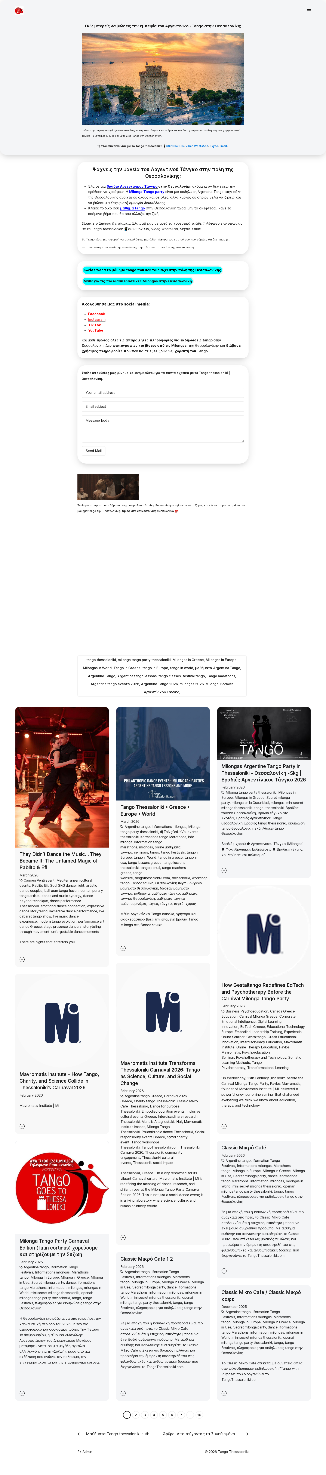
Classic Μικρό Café (243, 1147)
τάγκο (153, 903)
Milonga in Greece (75, 1277)
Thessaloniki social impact (153, 1163)
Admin (84, 1451)
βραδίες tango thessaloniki (265, 823)
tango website (131, 875)
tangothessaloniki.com (152, 878)
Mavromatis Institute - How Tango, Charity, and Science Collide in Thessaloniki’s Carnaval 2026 (59, 1081)
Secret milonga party (47, 1282)
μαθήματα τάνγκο (166, 893)
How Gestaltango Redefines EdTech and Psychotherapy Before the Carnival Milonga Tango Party (262, 991)
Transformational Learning (268, 1068)
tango (154, 852)
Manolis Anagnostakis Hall (162, 1121)
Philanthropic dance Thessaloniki (167, 1132)
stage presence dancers (63, 926)
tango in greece (170, 857)
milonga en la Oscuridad (250, 803)
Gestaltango (256, 1037)
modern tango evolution (57, 921)
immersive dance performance (73, 911)
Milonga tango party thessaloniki (251, 792)
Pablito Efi (40, 885)
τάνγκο (166, 903)
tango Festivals (173, 852)
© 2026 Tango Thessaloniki (226, 1452)
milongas (146, 847)
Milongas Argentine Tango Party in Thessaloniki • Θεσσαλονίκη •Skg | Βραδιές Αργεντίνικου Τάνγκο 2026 (263, 773)
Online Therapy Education (256, 1047)
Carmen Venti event (39, 880)
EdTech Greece (252, 1026)
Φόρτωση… (111, 584)
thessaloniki (181, 878)
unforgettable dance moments (75, 931)
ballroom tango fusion (61, 890)
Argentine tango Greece (143, 1096)
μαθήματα (142, 893)
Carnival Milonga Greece (258, 1016)
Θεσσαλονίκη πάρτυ (171, 883)
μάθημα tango (132, 208)
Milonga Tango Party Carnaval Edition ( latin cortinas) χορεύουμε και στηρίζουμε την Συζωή (58, 1247)
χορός (190, 903)
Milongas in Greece (249, 797)
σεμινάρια (138, 903)
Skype (214, 146)
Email (223, 146)
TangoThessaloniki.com (160, 1147)
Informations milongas (169, 826)
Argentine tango (137, 826)
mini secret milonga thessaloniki (55, 1293)
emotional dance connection (63, 906)
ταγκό (179, 903)
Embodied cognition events (163, 1111)
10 (199, 1415)
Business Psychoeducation (247, 1011)
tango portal (150, 868)
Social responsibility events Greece (162, 1134)
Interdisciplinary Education (261, 1042)
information (58, 1287)
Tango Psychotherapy (241, 1065)
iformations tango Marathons (163, 837)
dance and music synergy (61, 896)
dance (71, 1282)
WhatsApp (201, 146)
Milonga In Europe (45, 1277)
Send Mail (94, 451)
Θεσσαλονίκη (142, 883)
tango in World (145, 857)
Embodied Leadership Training (258, 1032)
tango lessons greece (145, 862)
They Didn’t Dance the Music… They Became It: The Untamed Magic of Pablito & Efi (60, 860)
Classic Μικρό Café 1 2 (146, 1259)
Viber (189, 146)
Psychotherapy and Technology (261, 1057)
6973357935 (175, 146)
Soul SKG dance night (67, 885)
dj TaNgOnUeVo (173, 832)
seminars (141, 852)
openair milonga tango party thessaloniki (56, 1295)
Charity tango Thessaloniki (154, 1101)
